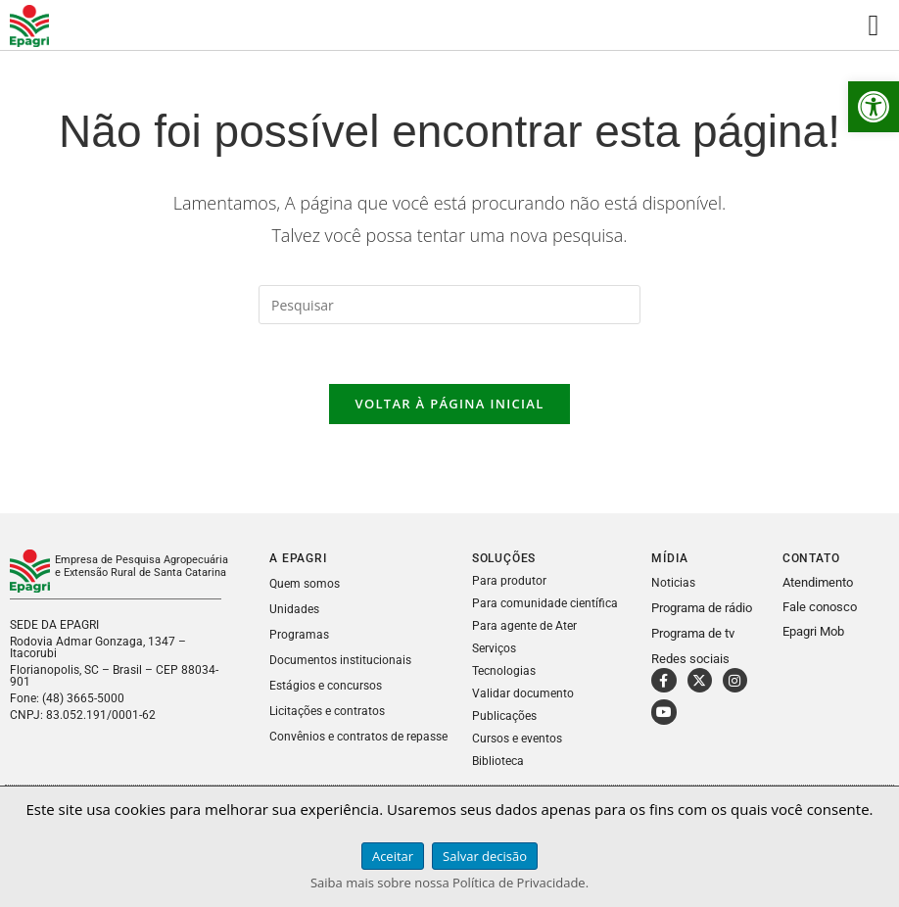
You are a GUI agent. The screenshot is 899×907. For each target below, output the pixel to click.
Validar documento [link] (523, 693)
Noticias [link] (673, 583)
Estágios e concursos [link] (325, 685)
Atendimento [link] (817, 582)
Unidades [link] (294, 609)
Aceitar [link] (392, 856)
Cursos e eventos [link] (517, 738)
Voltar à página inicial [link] (449, 403)
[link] (873, 106)
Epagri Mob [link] (813, 631)
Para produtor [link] (509, 581)
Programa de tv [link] (692, 633)
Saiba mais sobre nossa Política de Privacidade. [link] (449, 882)
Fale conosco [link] (819, 606)
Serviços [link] (494, 648)
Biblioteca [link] (498, 761)
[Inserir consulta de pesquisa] (449, 304)
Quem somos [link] (304, 584)
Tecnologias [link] (504, 671)
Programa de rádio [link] (701, 607)
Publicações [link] (504, 716)
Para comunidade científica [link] (545, 603)
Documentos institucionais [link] (340, 660)
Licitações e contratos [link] (327, 711)
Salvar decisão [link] (485, 856)
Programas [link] (299, 635)
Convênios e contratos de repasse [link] (358, 736)
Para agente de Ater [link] (524, 626)
